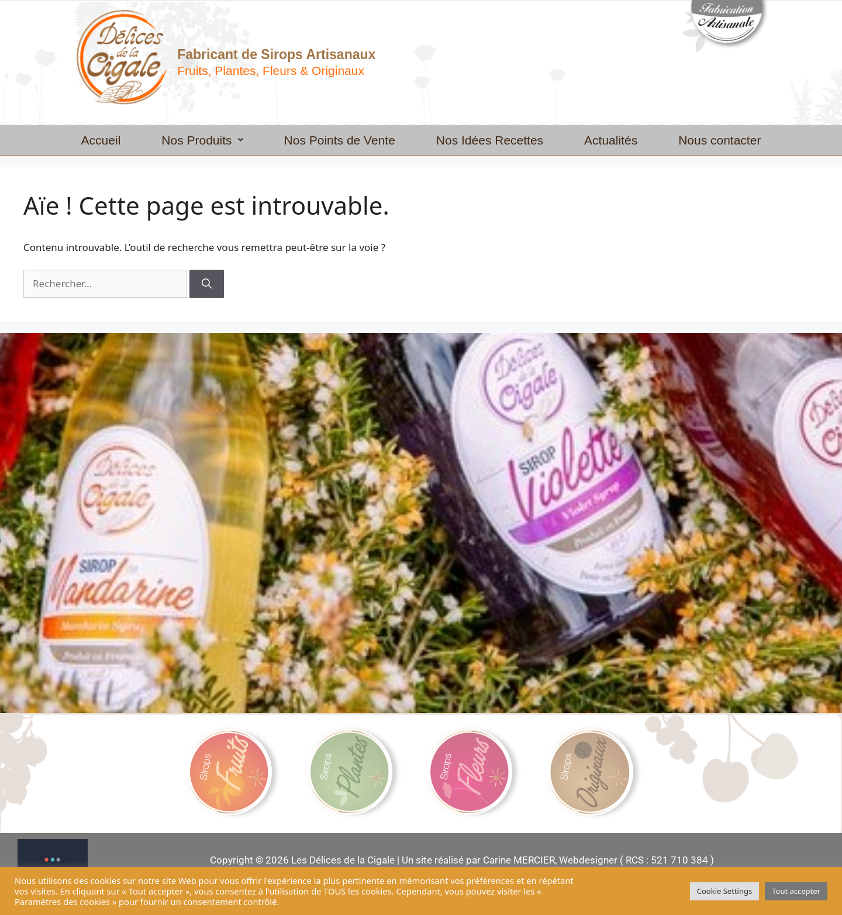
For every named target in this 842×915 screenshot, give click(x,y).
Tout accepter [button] (796, 891)
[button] (202, 140)
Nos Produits (202, 140)
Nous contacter (719, 140)
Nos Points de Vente (339, 140)
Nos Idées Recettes (489, 140)
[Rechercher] (206, 284)
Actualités (610, 140)
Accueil (101, 140)
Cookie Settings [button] (724, 891)
